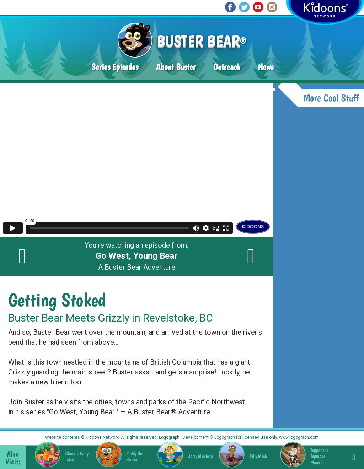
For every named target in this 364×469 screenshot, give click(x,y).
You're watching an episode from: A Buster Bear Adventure (136, 256)
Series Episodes (115, 67)
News (265, 67)
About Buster (176, 67)
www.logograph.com (298, 437)
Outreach (226, 67)
